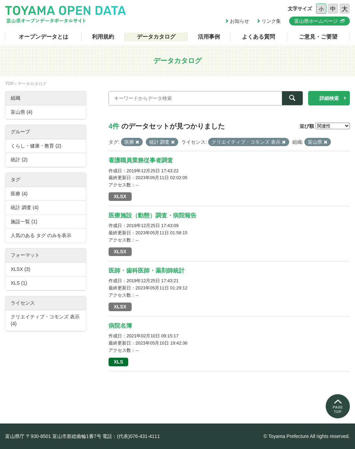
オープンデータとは (43, 37)
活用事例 (209, 37)
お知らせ (239, 21)
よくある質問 (258, 37)
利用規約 (103, 37)
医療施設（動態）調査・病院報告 (152, 215)
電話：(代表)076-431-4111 (131, 436)
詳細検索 (329, 98)
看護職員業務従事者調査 (141, 160)
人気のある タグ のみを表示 (41, 235)
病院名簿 (120, 326)
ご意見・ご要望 (318, 37)
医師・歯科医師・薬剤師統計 (147, 270)
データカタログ (156, 37)
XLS (118, 362)
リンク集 (271, 21)
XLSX (120, 196)
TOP (9, 84)
